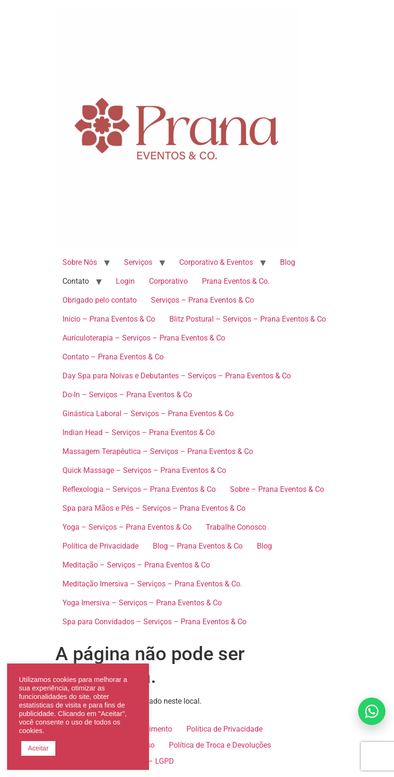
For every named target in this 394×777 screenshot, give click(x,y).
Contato (75, 281)
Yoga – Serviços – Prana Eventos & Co (127, 527)
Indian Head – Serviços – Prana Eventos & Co (138, 432)
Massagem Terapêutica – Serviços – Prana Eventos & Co (157, 451)
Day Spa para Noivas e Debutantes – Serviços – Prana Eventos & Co (176, 375)
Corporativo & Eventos (216, 262)
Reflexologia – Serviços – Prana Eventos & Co (139, 489)
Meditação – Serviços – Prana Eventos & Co (136, 564)
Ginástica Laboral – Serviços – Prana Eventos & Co (148, 413)
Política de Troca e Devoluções (220, 745)
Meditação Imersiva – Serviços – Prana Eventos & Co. (152, 583)
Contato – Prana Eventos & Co (113, 356)
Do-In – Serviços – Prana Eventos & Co (127, 394)
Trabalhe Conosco (236, 527)
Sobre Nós (79, 262)
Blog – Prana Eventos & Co (198, 545)
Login (125, 281)
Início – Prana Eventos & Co (108, 318)
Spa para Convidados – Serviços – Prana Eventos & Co (154, 621)
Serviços (138, 262)
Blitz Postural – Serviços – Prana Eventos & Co (247, 318)
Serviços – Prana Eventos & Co (202, 300)
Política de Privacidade (100, 545)
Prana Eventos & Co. (236, 281)
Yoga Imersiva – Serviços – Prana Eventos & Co (142, 602)
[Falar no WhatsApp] (371, 711)
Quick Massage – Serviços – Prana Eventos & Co (144, 470)
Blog (287, 262)
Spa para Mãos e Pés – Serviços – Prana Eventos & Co (153, 508)
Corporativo (168, 281)
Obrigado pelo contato (99, 300)
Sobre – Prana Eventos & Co (277, 489)
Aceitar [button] (38, 748)
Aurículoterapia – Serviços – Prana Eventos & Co (143, 337)
